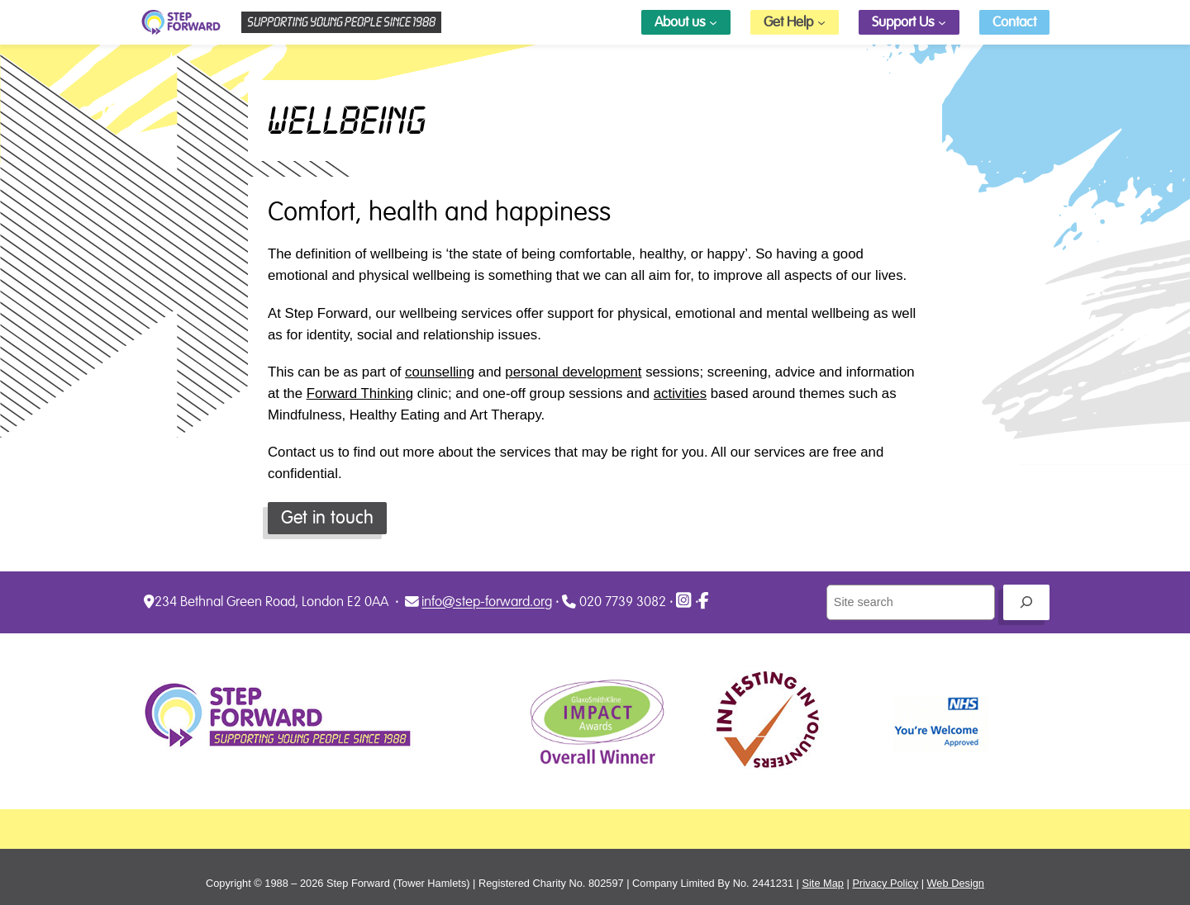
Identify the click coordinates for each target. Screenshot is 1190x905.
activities (680, 393)
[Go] (1026, 602)
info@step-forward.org (486, 602)
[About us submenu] (713, 22)
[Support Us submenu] (942, 22)
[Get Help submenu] (821, 22)
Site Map (823, 883)
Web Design (955, 883)
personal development (573, 372)
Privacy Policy (885, 883)
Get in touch (327, 517)
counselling (439, 372)
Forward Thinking (360, 393)
